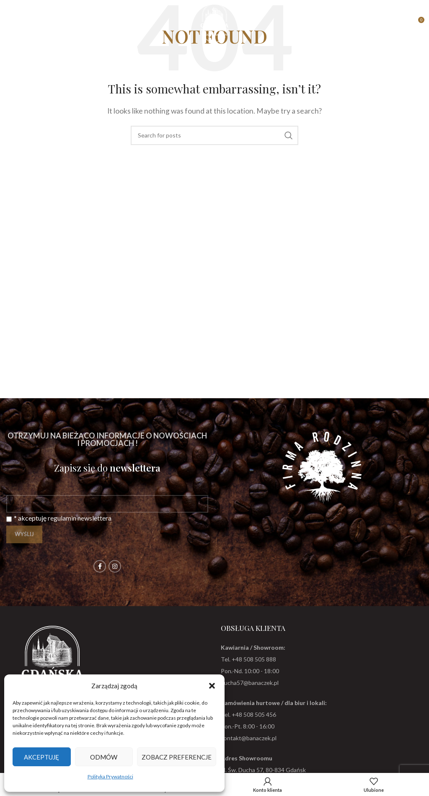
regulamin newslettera (79, 518)
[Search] (214, 135)
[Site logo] (214, 22)
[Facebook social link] (99, 566)
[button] (212, 686)
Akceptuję (41, 757)
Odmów (103, 757)
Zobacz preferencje (177, 757)
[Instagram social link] (115, 566)
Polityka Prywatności (110, 776)
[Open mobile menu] (10, 23)
